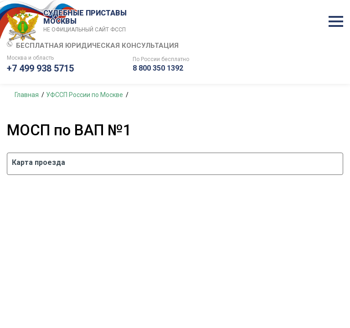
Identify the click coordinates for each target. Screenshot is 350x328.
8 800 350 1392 (158, 68)
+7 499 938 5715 (40, 68)
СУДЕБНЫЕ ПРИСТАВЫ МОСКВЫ (86, 21)
